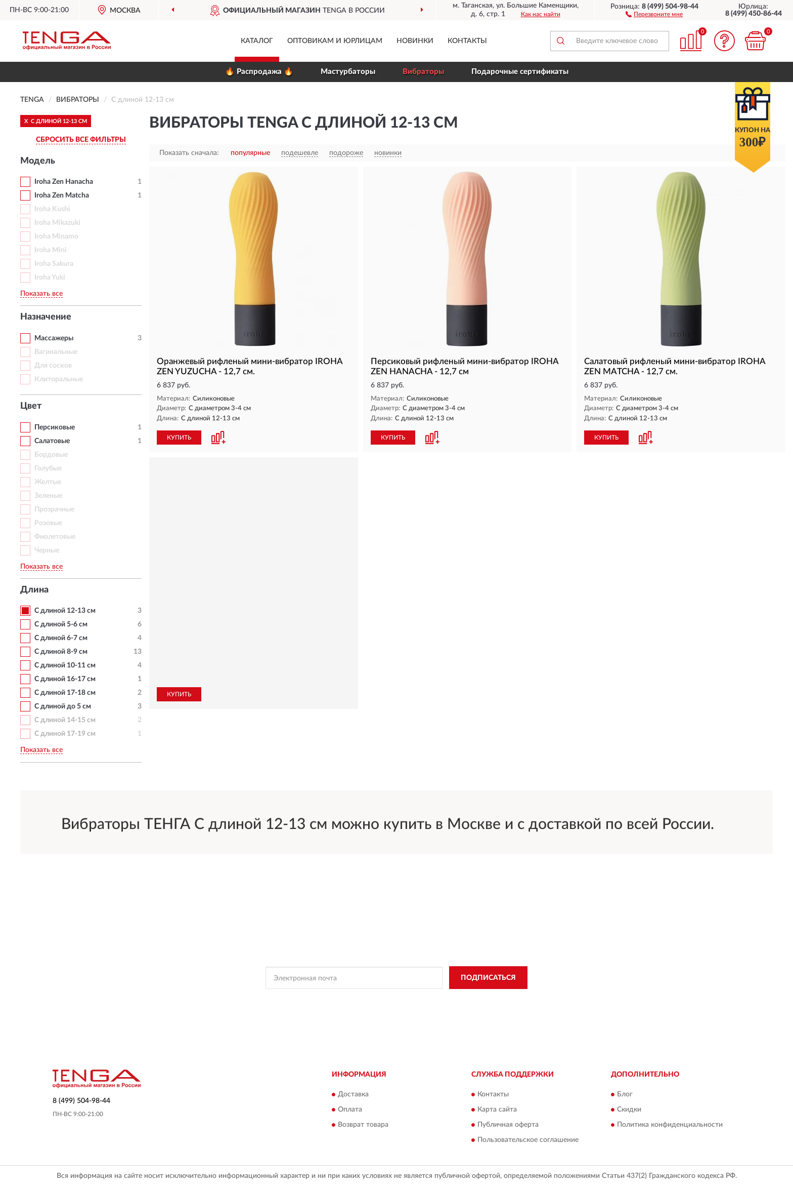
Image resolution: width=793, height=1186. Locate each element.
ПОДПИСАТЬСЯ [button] (488, 977)
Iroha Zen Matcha (61, 195)
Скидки (629, 1109)
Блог (625, 1094)
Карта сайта (497, 1109)
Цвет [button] (30, 406)
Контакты (467, 41)
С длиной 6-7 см (60, 638)
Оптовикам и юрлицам (334, 41)
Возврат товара (363, 1124)
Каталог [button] (257, 41)
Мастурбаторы (348, 71)
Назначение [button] (45, 317)
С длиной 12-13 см (65, 610)
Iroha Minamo (56, 236)
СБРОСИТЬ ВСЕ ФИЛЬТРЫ (81, 139)
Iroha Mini (50, 250)
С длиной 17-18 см (65, 692)
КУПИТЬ (179, 437)
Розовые (48, 523)
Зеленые (48, 495)
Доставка (353, 1094)
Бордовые (51, 454)
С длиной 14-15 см (65, 720)
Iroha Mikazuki (57, 222)
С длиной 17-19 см (65, 733)
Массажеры (53, 338)
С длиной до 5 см (62, 706)
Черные (46, 550)
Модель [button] (37, 161)
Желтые (47, 482)
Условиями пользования (486, 1001)
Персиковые (54, 427)
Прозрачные (54, 509)
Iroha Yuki (49, 277)
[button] (654, 14)
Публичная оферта (508, 1124)
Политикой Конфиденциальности (397, 1001)
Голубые (48, 468)
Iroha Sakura (53, 263)
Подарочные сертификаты (519, 71)
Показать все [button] (41, 293)
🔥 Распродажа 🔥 (259, 71)
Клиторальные (58, 379)
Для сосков (53, 365)
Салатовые (52, 441)
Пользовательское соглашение (528, 1139)
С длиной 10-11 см (65, 665)
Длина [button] (34, 590)
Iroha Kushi (52, 209)
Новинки (414, 41)
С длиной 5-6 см (60, 624)
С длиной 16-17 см (65, 679)
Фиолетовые (54, 536)
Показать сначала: (189, 152)
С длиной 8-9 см (60, 651)
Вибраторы (423, 71)
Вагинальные (55, 351)
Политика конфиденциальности (670, 1124)
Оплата (350, 1109)
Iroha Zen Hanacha (63, 181)
